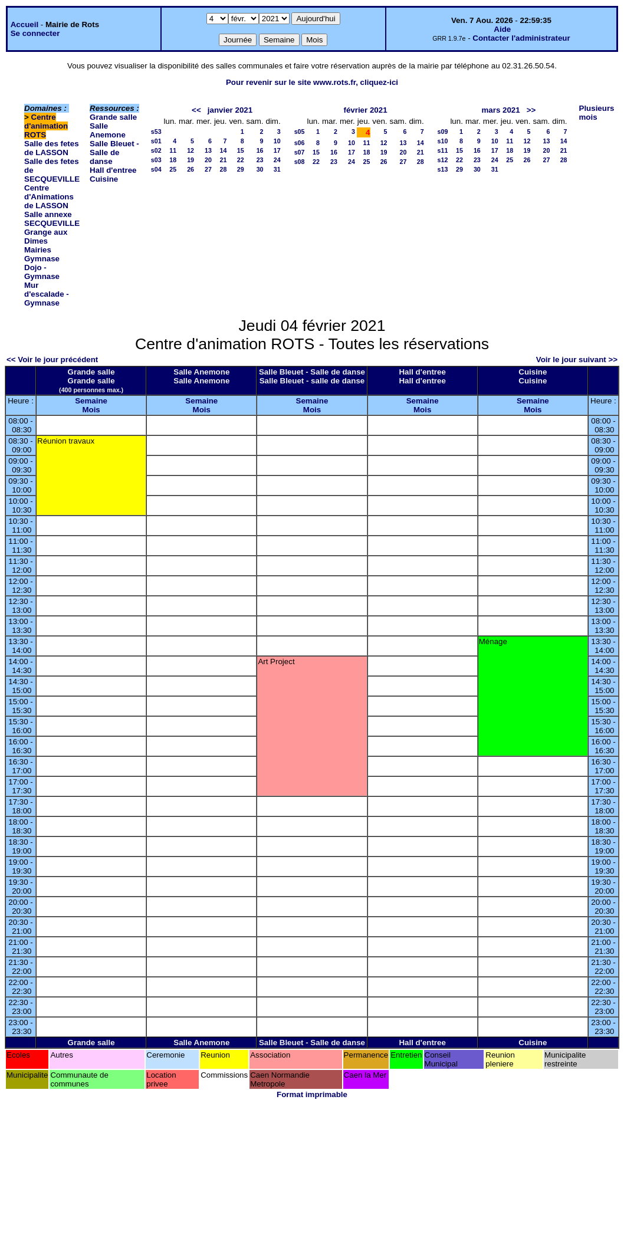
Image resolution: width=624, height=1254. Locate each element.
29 (240, 169)
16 (260, 150)
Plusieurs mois (597, 113)
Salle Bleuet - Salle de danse (114, 152)
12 (190, 150)
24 (277, 159)
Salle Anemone (108, 130)
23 (260, 159)
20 (208, 159)
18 (172, 159)
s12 (443, 159)
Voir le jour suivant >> (577, 359)
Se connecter (35, 33)
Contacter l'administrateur (521, 38)
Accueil (24, 24)
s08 (299, 161)
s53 (156, 131)
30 (260, 169)
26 (190, 169)
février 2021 (365, 110)
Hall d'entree (113, 170)
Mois (91, 409)
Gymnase (42, 258)
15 (240, 150)
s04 (156, 169)
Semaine (91, 400)
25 (172, 169)
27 (208, 169)
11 (172, 150)
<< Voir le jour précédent (52, 359)
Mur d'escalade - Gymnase (46, 294)
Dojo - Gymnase (42, 272)
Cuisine (104, 179)
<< (196, 110)
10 (277, 141)
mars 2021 (500, 110)
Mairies (37, 249)
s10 (443, 141)
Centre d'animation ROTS (46, 126)
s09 (443, 131)
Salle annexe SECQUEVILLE (52, 219)
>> (531, 110)
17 (277, 150)
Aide (502, 29)
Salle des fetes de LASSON (51, 148)
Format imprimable (312, 1094)
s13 (443, 169)
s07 (299, 152)
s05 (299, 131)
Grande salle (113, 117)
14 (223, 150)
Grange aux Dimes (45, 236)
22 (240, 159)
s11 (443, 150)
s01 (156, 141)
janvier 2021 (230, 110)
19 (190, 159)
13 (208, 150)
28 (223, 169)
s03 (156, 159)
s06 (299, 142)
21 (223, 159)
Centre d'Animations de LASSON (49, 196)
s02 (156, 150)
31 (277, 169)
